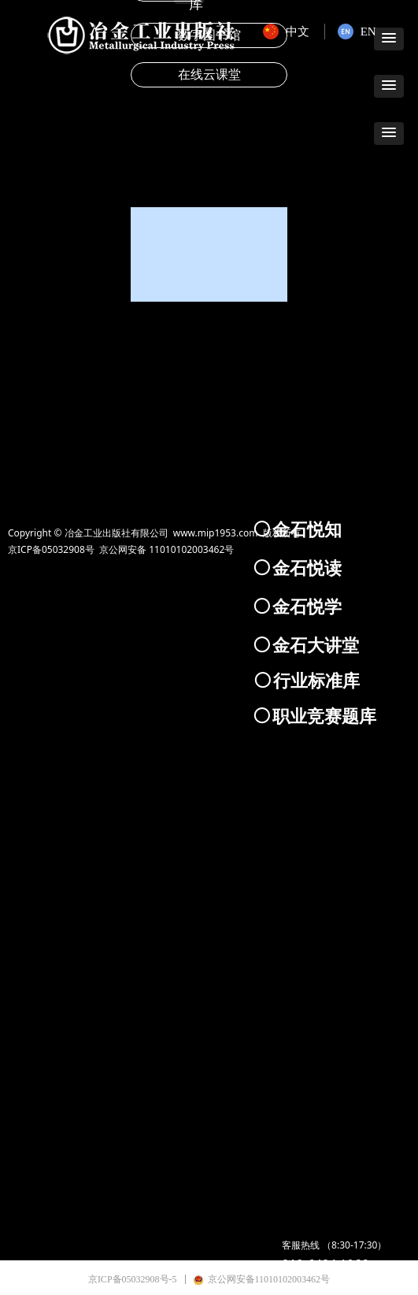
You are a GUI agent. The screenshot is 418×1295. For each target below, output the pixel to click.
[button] (389, 86)
